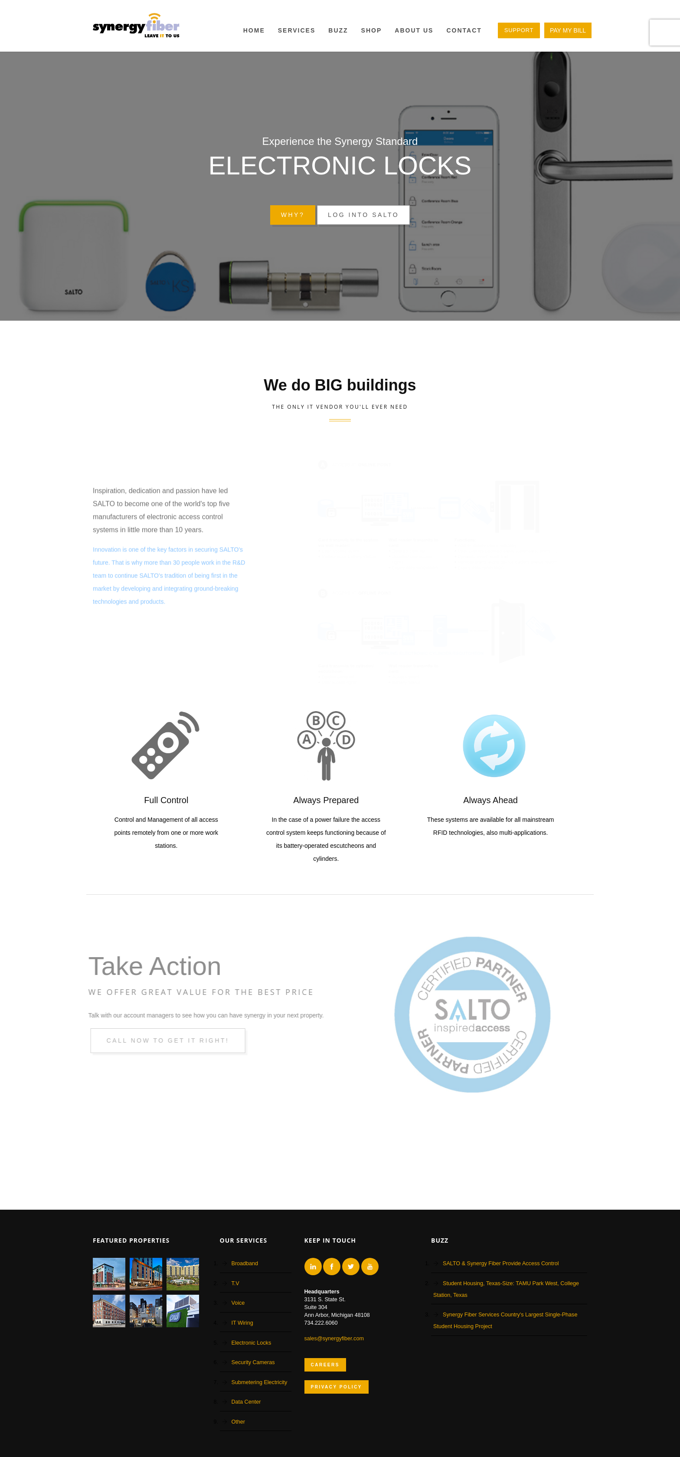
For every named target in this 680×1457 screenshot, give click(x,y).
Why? (292, 214)
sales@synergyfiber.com (334, 1339)
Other (238, 1422)
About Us (414, 30)
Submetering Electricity (260, 1382)
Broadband (245, 1263)
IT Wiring (242, 1323)
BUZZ (338, 30)
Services (297, 30)
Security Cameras (253, 1362)
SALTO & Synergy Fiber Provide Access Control (501, 1263)
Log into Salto (363, 214)
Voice (238, 1303)
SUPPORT (518, 30)
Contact (463, 30)
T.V (235, 1283)
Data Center (246, 1402)
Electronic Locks (251, 1343)
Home (254, 30)
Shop (371, 30)
